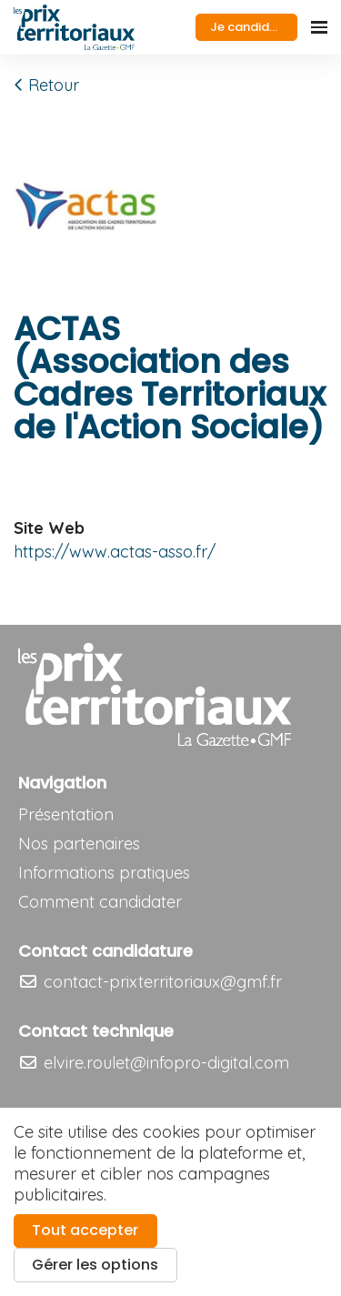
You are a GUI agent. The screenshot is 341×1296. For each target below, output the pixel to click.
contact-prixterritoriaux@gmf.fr (150, 981)
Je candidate (250, 26)
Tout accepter (85, 1230)
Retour (46, 85)
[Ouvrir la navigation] (319, 27)
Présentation (66, 814)
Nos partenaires (79, 843)
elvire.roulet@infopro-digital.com (153, 1062)
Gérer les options (95, 1264)
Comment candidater (100, 901)
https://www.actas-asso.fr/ (115, 551)
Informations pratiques (104, 872)
